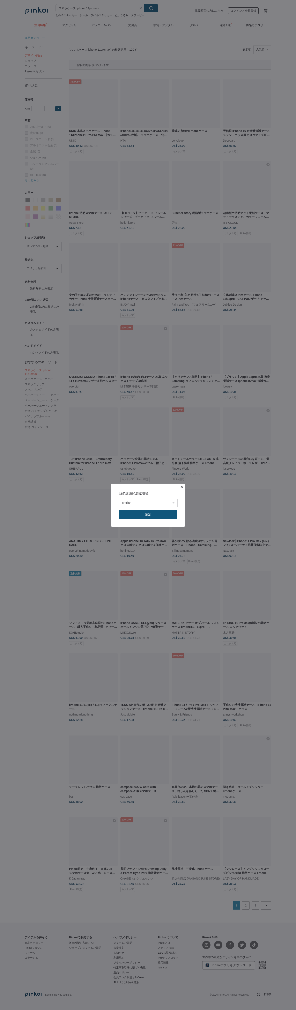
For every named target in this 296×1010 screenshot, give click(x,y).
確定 (148, 514)
